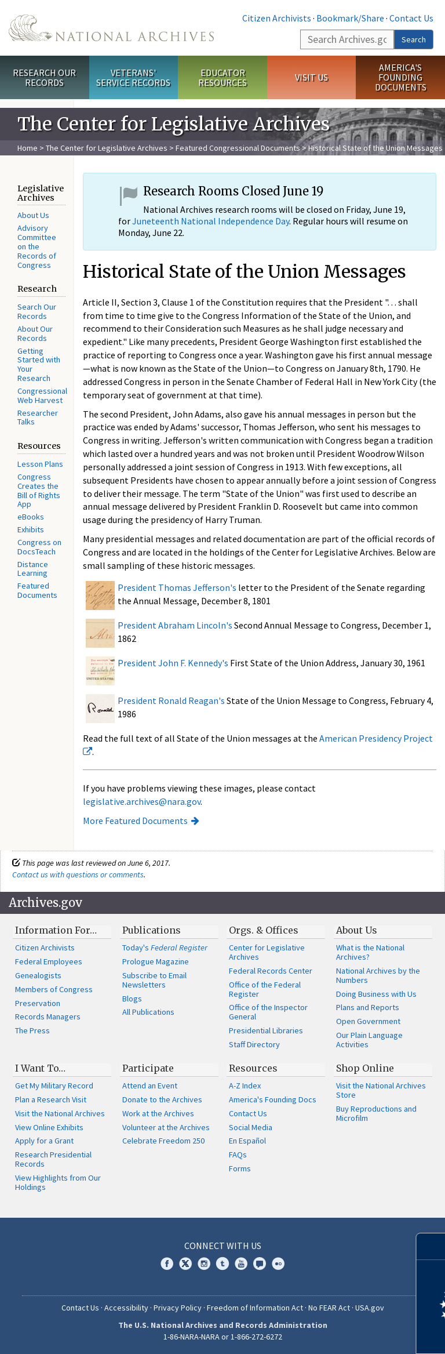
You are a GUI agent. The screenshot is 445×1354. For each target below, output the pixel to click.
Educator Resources (222, 77)
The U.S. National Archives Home (111, 27)
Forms (240, 1168)
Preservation (37, 1003)
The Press (32, 1030)
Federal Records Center (270, 970)
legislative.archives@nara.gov (141, 801)
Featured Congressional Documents (238, 148)
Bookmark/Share (350, 18)
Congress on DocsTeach (39, 547)
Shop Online (365, 1068)
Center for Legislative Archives (267, 952)
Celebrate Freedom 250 (163, 1140)
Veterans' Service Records (133, 77)
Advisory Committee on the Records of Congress (36, 246)
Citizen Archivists (276, 18)
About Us (33, 215)
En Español (247, 1140)
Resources (253, 1068)
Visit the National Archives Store (381, 1090)
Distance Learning (32, 569)
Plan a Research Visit (50, 1099)
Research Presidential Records (53, 1159)
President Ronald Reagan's (171, 700)
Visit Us (311, 77)
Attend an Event (149, 1085)
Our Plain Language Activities (369, 1040)
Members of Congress (54, 989)
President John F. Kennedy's (173, 663)
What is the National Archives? (370, 952)
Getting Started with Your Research (38, 364)
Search (414, 39)
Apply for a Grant (44, 1140)
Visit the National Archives (60, 1113)
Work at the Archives (158, 1113)
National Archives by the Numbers (378, 975)
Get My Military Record (54, 1085)
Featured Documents (37, 590)
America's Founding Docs (272, 1099)
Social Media (250, 1127)
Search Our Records (36, 311)
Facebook (167, 1263)
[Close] (431, 1246)
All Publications (148, 1012)
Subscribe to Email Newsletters (154, 980)
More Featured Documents (135, 820)
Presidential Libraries (266, 1030)
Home (27, 148)
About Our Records (35, 333)
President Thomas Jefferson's (177, 587)
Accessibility (126, 1307)
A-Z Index (245, 1085)
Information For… (56, 930)
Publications (151, 930)
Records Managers (48, 1016)
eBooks (30, 516)
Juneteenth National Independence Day (210, 221)
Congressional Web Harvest (42, 395)
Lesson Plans (40, 464)
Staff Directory (254, 1044)
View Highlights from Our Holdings (58, 1182)
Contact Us (411, 18)
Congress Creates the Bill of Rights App (38, 490)
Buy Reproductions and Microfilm (376, 1113)
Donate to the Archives (162, 1099)
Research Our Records (44, 77)
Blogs (132, 998)
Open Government (368, 1021)
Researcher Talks (37, 417)
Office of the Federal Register (265, 989)
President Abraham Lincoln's (175, 625)
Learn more (342, 1333)
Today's (164, 947)
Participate (148, 1068)
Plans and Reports (367, 1007)
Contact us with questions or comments (78, 874)
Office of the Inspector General (268, 1012)
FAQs (238, 1154)
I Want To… (40, 1068)
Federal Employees (48, 961)
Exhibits (30, 529)
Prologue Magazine (155, 961)
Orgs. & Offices (263, 930)
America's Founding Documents (400, 77)
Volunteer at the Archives (166, 1127)
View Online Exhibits (49, 1127)
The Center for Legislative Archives (106, 148)
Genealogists (38, 975)
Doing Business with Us (376, 994)
